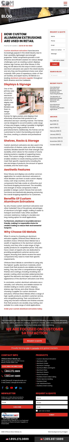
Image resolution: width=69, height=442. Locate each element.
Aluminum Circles (42, 363)
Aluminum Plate (42, 370)
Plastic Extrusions (42, 374)
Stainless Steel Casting (44, 386)
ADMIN (14, 46)
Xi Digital (64, 432)
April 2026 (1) (54, 124)
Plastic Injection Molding (45, 379)
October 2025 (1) (55, 145)
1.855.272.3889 (17, 439)
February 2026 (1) (55, 131)
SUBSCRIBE (17, 407)
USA (27, 348)
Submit (54, 64)
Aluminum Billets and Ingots (46, 368)
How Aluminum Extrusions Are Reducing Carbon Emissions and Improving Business (56, 90)
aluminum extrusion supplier (21, 78)
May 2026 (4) (54, 121)
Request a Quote (34, 341)
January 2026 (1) (55, 134)
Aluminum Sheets (42, 372)
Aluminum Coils (42, 361)
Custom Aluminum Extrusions (46, 359)
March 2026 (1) (55, 128)
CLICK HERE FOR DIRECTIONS (12, 366)
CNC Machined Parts (43, 383)
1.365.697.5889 (51, 439)
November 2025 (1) (56, 141)
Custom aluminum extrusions (15, 51)
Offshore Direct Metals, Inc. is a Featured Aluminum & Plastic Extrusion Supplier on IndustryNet (14, 418)
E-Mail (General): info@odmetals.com (14, 380)
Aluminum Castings (43, 365)
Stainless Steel (42, 381)
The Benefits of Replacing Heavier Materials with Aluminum (56, 99)
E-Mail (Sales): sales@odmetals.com (13, 382)
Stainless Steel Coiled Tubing (46, 377)
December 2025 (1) (56, 138)
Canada (35, 348)
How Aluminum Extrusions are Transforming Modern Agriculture (57, 107)
